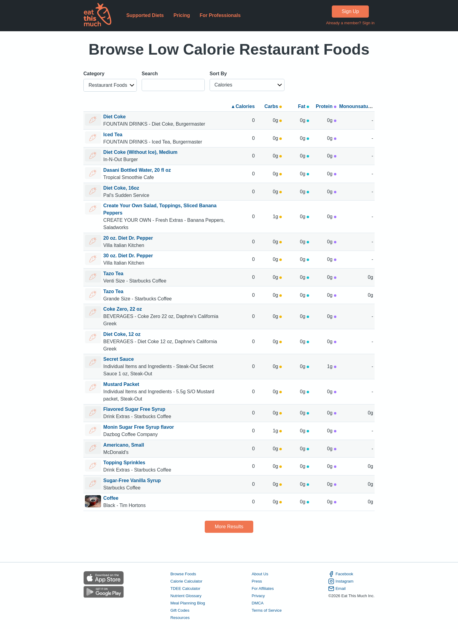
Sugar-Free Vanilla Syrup (132, 480)
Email (336, 589)
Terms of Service (267, 610)
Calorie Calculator (186, 581)
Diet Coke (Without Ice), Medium (140, 152)
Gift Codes (180, 610)
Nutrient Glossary (185, 595)
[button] (110, 85)
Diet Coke (114, 116)
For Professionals (220, 15)
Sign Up (350, 11)
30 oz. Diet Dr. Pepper (128, 255)
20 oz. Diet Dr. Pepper (128, 238)
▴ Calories (243, 106)
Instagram (340, 581)
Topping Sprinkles (124, 462)
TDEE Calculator (185, 588)
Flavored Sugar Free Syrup (134, 409)
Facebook (340, 574)
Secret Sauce (118, 359)
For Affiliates (263, 588)
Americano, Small (123, 445)
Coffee (111, 498)
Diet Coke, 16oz (121, 188)
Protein (326, 106)
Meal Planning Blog (187, 603)
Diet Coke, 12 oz (122, 334)
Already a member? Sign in (350, 23)
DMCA (258, 603)
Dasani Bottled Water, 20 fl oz (137, 170)
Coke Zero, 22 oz (122, 309)
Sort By (218, 73)
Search (150, 73)
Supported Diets (145, 15)
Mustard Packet (121, 384)
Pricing (181, 15)
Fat (303, 106)
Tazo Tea (113, 273)
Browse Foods (183, 574)
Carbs (273, 106)
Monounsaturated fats (364, 106)
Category (93, 73)
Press (257, 581)
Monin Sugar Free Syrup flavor (138, 427)
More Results (229, 526)
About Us (260, 574)
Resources (180, 617)
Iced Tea (113, 134)
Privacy (258, 595)
